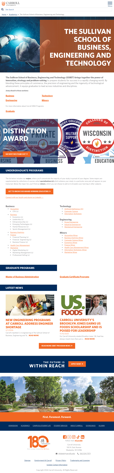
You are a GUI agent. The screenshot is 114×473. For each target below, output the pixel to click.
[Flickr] (69, 437)
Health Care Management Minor (76, 247)
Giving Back (91, 425)
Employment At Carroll (43, 460)
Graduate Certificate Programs (74, 276)
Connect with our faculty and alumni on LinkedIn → (24, 197)
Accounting (14, 209)
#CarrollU (78, 441)
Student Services (60, 425)
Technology (47, 95)
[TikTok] (78, 437)
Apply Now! (76, 364)
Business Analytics (17, 232)
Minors (45, 100)
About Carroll (76, 425)
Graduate (10, 111)
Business (10, 95)
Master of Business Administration (22, 276)
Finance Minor (69, 245)
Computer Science (71, 211)
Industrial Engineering (72, 224)
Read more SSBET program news (56, 346)
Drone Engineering (71, 222)
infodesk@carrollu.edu (66, 453)
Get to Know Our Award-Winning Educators (28, 191)
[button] (110, 469)
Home (4, 14)
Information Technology (73, 214)
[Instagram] (73, 437)
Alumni (102, 425)
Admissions (13, 425)
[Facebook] (65, 437)
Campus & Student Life (42, 425)
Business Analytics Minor (73, 238)
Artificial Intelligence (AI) (73, 209)
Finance (13, 235)
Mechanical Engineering (73, 227)
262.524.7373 (85, 453)
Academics (13, 14)
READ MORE (34, 335)
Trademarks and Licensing (80, 460)
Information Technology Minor (75, 250)
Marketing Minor (70, 252)
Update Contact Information (57, 465)
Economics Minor (70, 242)
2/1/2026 (30, 317)
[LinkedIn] (82, 437)
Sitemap (27, 460)
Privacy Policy (61, 460)
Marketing (14, 248)
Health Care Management (20, 245)
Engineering (11, 100)
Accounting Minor (71, 235)
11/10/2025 (84, 319)
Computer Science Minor (73, 240)
